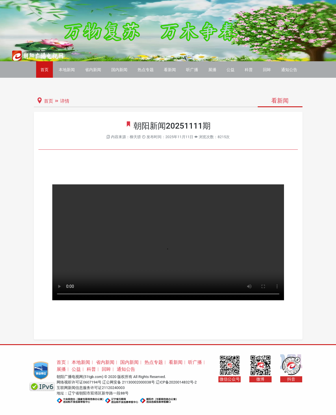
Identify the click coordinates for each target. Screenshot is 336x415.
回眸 (267, 69)
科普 (249, 69)
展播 (212, 69)
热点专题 (146, 69)
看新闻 (170, 69)
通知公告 (289, 69)
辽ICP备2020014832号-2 (176, 382)
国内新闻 (119, 69)
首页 (44, 69)
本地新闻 (67, 69)
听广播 (192, 69)
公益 (231, 69)
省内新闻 (93, 69)
